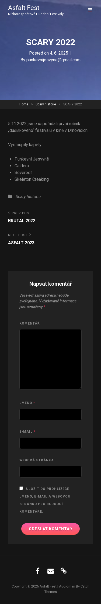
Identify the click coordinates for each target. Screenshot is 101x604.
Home (23, 104)
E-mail (27, 431)
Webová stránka (36, 460)
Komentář (29, 323)
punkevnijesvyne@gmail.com (53, 59)
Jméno (27, 403)
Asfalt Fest (23, 8)
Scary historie (46, 104)
